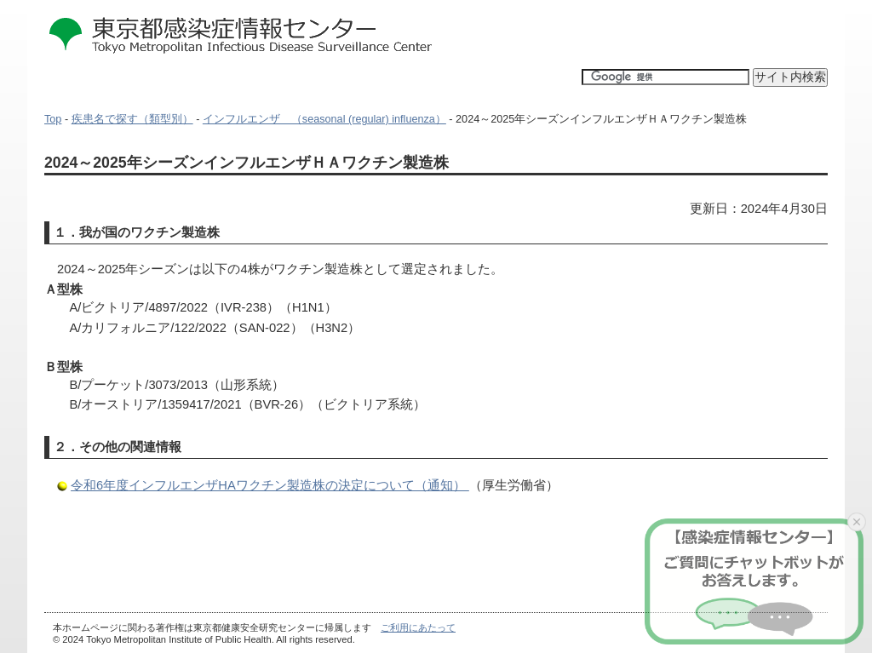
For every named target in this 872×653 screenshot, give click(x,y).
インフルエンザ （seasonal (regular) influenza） (324, 119)
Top (52, 119)
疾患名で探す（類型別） (132, 119)
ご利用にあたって (418, 627)
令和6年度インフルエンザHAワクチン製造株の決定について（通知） (270, 485)
